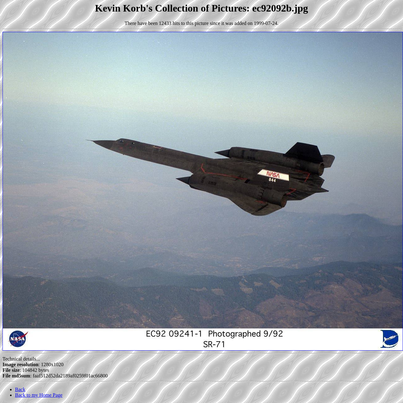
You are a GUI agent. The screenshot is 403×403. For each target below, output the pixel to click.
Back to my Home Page (38, 395)
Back (20, 389)
